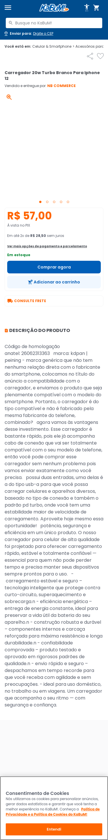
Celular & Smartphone (53, 46)
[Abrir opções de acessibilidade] (87, 8)
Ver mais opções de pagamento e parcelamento (47, 246)
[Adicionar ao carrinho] (54, 282)
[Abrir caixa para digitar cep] (28, 33)
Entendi (54, 829)
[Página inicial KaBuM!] (54, 8)
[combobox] (54, 23)
